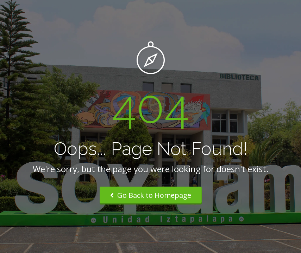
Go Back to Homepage (150, 195)
